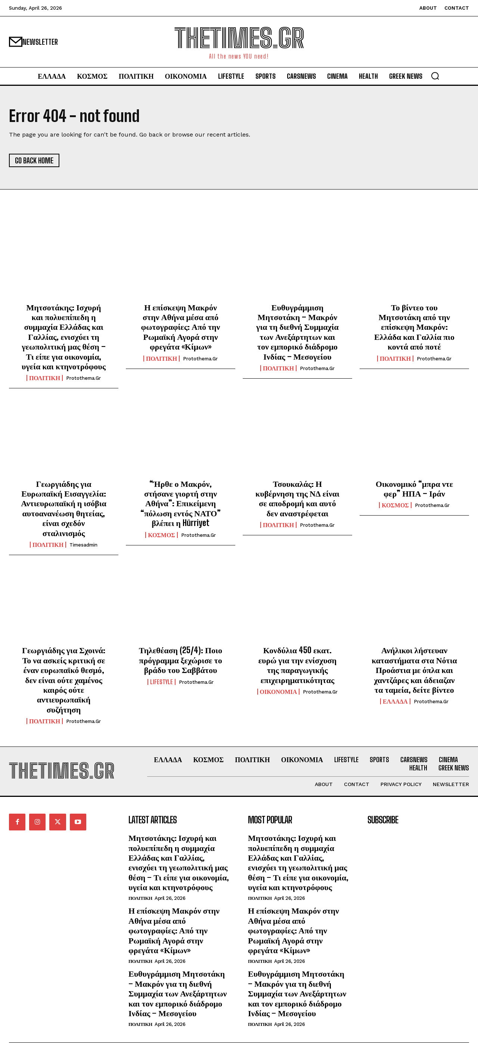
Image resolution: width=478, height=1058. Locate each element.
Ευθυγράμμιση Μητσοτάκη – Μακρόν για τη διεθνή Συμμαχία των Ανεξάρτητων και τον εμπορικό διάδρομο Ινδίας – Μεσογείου (297, 331)
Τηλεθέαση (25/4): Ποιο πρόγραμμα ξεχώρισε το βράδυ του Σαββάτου (180, 660)
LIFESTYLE (161, 682)
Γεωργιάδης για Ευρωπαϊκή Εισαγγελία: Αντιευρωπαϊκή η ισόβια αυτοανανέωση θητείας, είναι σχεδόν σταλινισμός (63, 508)
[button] (435, 76)
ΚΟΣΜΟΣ (161, 535)
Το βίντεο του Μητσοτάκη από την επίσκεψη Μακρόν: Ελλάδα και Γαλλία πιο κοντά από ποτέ (414, 327)
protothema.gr (83, 378)
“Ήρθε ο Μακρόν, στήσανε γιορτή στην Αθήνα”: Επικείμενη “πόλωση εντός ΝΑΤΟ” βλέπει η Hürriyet (180, 503)
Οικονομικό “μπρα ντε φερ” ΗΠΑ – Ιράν (414, 488)
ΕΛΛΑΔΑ (395, 701)
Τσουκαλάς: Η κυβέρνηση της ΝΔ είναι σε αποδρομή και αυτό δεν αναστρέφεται (297, 498)
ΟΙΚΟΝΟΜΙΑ (278, 692)
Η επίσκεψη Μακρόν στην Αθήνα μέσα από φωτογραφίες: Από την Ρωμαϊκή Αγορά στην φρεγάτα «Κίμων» (180, 327)
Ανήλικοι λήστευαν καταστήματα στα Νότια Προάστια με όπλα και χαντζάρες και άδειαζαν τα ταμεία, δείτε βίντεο (414, 670)
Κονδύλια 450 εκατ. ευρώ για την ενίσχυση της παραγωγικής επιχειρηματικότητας (297, 665)
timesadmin (83, 545)
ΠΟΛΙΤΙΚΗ (44, 378)
